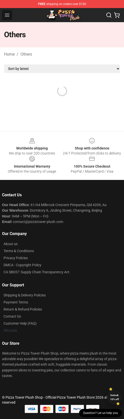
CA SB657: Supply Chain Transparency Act (36, 272)
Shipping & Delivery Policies (25, 295)
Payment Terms (16, 302)
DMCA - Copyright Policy (22, 265)
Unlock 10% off (114, 397)
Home (9, 54)
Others (26, 54)
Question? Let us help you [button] (100, 413)
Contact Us (12, 316)
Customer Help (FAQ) (20, 323)
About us (11, 244)
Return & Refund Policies (23, 309)
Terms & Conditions (19, 251)
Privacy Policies (16, 258)
